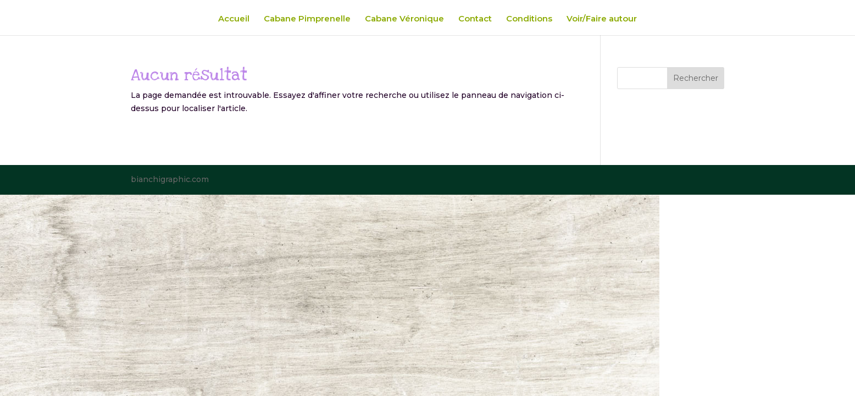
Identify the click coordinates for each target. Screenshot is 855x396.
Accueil (233, 19)
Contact (475, 19)
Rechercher (695, 78)
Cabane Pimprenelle (307, 19)
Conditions (529, 19)
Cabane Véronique (404, 19)
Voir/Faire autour (602, 19)
